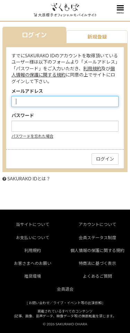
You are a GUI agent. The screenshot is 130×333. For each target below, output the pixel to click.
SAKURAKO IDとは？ (29, 178)
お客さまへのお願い (32, 263)
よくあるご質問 (97, 276)
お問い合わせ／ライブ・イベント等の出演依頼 (65, 303)
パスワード (22, 115)
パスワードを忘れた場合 (32, 136)
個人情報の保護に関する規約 (97, 250)
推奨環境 (32, 276)
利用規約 (92, 68)
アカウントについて (97, 224)
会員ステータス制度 (97, 237)
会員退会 (65, 289)
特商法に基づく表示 (97, 263)
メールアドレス (27, 91)
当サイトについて (32, 224)
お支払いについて (32, 237)
